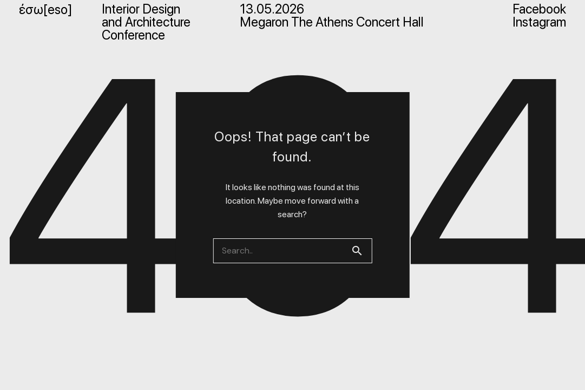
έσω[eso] (45, 9)
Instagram (539, 22)
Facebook (539, 9)
